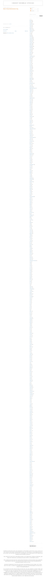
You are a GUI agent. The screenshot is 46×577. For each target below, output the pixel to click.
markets (31, 52)
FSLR (30, 269)
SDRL (30, 173)
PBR (30, 281)
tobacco (31, 91)
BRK (30, 110)
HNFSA (31, 346)
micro (30, 120)
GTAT (30, 452)
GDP (30, 104)
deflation (31, 79)
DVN (30, 434)
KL (30, 351)
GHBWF (31, 445)
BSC (30, 329)
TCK (30, 509)
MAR (30, 276)
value (30, 74)
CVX (30, 266)
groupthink (31, 46)
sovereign (31, 296)
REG (30, 105)
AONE (31, 68)
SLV (30, 62)
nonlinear (31, 387)
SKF (30, 498)
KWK (30, 274)
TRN (30, 375)
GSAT (30, 451)
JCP (30, 306)
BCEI (30, 133)
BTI (30, 158)
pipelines (31, 233)
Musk (30, 477)
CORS (30, 238)
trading (31, 47)
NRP (30, 205)
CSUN (30, 424)
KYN (30, 466)
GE (30, 223)
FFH (30, 340)
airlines (31, 526)
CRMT (31, 419)
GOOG (31, 170)
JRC (30, 307)
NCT (30, 478)
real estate (31, 48)
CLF (30, 218)
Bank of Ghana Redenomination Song (10, 8)
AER (30, 324)
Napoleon (31, 484)
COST (30, 297)
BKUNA (31, 143)
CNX (30, 417)
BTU (30, 64)
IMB (30, 349)
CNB (30, 415)
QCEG (31, 493)
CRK (30, 298)
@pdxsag (31, 78)
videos (30, 85)
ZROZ (30, 207)
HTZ (30, 348)
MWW (31, 476)
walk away (31, 541)
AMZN (31, 148)
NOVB (31, 482)
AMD (30, 398)
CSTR (30, 423)
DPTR (30, 433)
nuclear (31, 388)
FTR (30, 160)
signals (31, 216)
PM (30, 126)
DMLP (31, 200)
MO (30, 112)
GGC (30, 77)
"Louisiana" (31, 393)
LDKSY (31, 354)
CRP (30, 332)
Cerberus (31, 333)
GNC (30, 239)
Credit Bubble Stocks (23, 3)
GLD (30, 106)
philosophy (31, 125)
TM (30, 510)
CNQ (30, 159)
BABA (31, 327)
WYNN (31, 317)
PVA (30, 492)
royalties (31, 536)
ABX (30, 397)
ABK (30, 323)
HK (30, 345)
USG (30, 107)
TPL (30, 227)
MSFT (30, 186)
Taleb (30, 206)
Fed (30, 80)
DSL (30, 72)
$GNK (30, 322)
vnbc (30, 540)
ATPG (30, 168)
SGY (30, 372)
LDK (30, 185)
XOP (30, 521)
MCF (30, 472)
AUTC (31, 403)
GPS (30, 450)
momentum (31, 179)
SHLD (30, 101)
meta (30, 165)
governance (31, 212)
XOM (30, 176)
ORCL (30, 366)
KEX (30, 350)
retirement (31, 535)
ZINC (30, 524)
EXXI (30, 59)
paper (30, 534)
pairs (30, 142)
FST (30, 301)
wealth (30, 392)
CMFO (31, 414)
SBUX (30, 371)
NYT (30, 280)
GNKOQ (31, 344)
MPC (30, 356)
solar (30, 95)
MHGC (31, 311)
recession (31, 37)
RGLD (31, 226)
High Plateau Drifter (32, 88)
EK (30, 338)
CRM (30, 418)
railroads (31, 258)
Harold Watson (32, 461)
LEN (30, 275)
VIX (30, 174)
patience (31, 57)
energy (31, 73)
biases (30, 194)
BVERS (31, 407)
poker (30, 295)
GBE (30, 69)
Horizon (31, 244)
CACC (31, 408)
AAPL (30, 93)
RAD (30, 494)
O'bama (31, 89)
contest (31, 138)
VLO (30, 228)
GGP (30, 444)
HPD (30, 457)
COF (30, 330)
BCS (30, 328)
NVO (30, 483)
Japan (30, 201)
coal (30, 94)
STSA (30, 503)
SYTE (30, 504)
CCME (31, 409)
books (30, 21)
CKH (30, 413)
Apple (30, 404)
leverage (31, 386)
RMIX (30, 122)
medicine (31, 154)
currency (31, 232)
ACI (30, 117)
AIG (30, 264)
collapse (31, 90)
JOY (30, 462)
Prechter (31, 127)
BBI (30, 149)
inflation (31, 43)
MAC (30, 471)
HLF (30, 456)
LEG (30, 468)
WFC (30, 520)
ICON (30, 271)
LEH (30, 249)
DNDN (31, 121)
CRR (30, 420)
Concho (31, 425)
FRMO (31, 222)
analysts (31, 41)
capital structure (32, 128)
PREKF (31, 189)
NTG (30, 360)
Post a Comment (5, 29)
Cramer (31, 335)
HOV (30, 96)
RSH (30, 27)
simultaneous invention (33, 260)
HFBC (30, 455)
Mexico (31, 279)
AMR (30, 234)
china (30, 25)
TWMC (31, 513)
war (30, 157)
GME (30, 446)
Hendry (31, 184)
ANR (30, 197)
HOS (30, 243)
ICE (30, 303)
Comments (32, 10)
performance (31, 83)
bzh (30, 195)
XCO (30, 144)
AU (30, 402)
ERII (30, 436)
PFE (30, 488)
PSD (30, 489)
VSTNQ (31, 519)
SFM (30, 314)
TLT (30, 32)
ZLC (30, 525)
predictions (31, 181)
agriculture (31, 153)
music (30, 35)
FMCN (31, 439)
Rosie (30, 497)
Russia (30, 131)
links (30, 20)
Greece (31, 100)
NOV (30, 481)
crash (30, 210)
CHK (30, 58)
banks (30, 162)
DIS (30, 429)
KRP (30, 465)
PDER (30, 367)
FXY (30, 343)
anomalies (31, 178)
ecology (31, 529)
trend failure (31, 391)
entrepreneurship (32, 137)
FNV (30, 440)
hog (30, 213)
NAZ (30, 359)
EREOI (31, 435)
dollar (30, 211)
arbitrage (31, 318)
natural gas (31, 40)
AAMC (31, 396)
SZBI (30, 505)
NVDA (31, 361)
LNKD (31, 202)
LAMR (31, 248)
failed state (31, 30)
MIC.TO (31, 473)
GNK (30, 75)
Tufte (30, 377)
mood (30, 132)
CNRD (31, 31)
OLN (30, 152)
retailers (31, 259)
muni (30, 180)
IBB (30, 245)
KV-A (30, 84)
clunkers (31, 287)
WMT (30, 381)
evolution (31, 291)
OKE (30, 364)
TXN (30, 514)
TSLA (30, 63)
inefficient (31, 116)
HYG (30, 460)
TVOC (31, 376)
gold (30, 147)
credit (30, 26)
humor (30, 53)
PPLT (30, 313)
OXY (30, 312)
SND (30, 499)
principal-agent (32, 196)
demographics (32, 164)
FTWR (31, 441)
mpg (30, 292)
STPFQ (31, 67)
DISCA (31, 430)
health (30, 319)
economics (31, 42)
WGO (30, 109)
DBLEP (31, 428)
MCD (30, 355)
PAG (30, 487)
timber (30, 537)
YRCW (31, 229)
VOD (30, 175)
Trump (30, 191)
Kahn (30, 467)
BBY (30, 237)
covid (30, 290)
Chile (30, 334)
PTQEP (31, 250)
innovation (31, 141)
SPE (30, 190)
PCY (30, 282)
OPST (30, 365)
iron (30, 255)
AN (30, 399)
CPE (30, 111)
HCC (30, 242)
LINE (30, 136)
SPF (30, 115)
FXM (30, 270)
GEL (30, 302)
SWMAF (31, 253)
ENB (30, 339)
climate (31, 286)
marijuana (31, 531)
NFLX (30, 99)
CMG (30, 265)
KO (30, 308)
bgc (30, 383)
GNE (30, 449)
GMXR (31, 36)
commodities (31, 56)
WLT (30, 51)
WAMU (31, 380)
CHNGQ (31, 412)
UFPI (30, 515)
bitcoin (31, 254)
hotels (30, 530)
